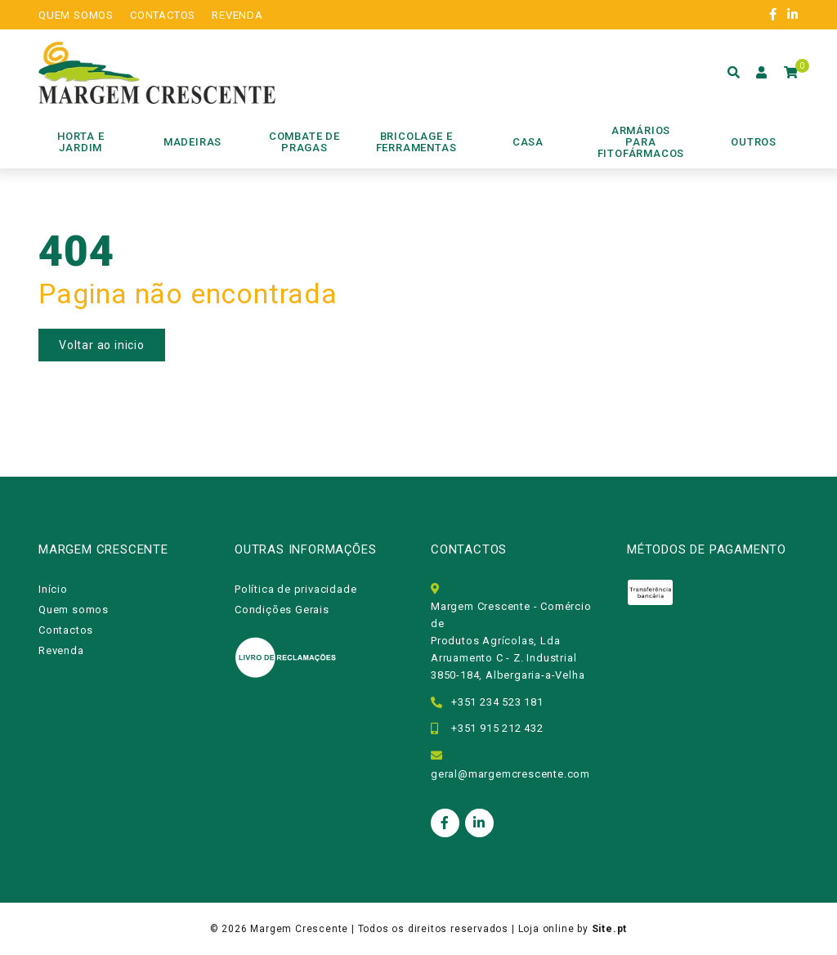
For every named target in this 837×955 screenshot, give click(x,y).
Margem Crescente (299, 929)
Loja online (546, 929)
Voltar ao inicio (102, 345)
